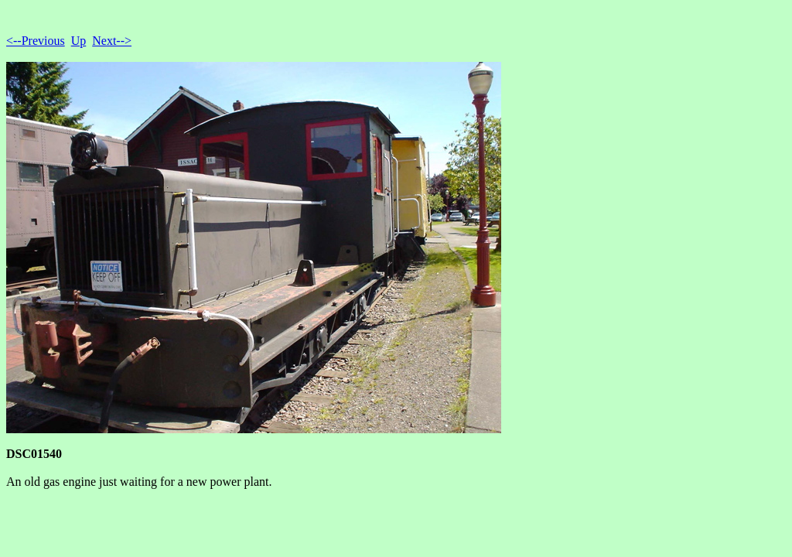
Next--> (111, 40)
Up (79, 40)
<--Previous (35, 40)
